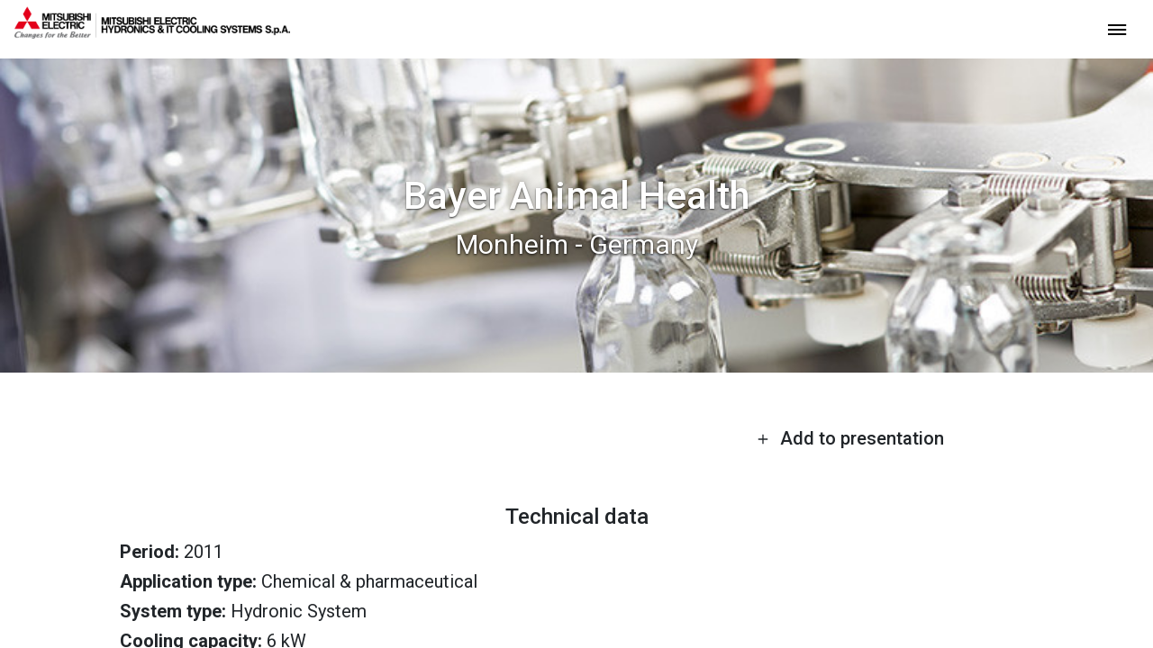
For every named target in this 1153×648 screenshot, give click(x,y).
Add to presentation (850, 438)
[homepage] (152, 31)
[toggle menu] (1117, 28)
